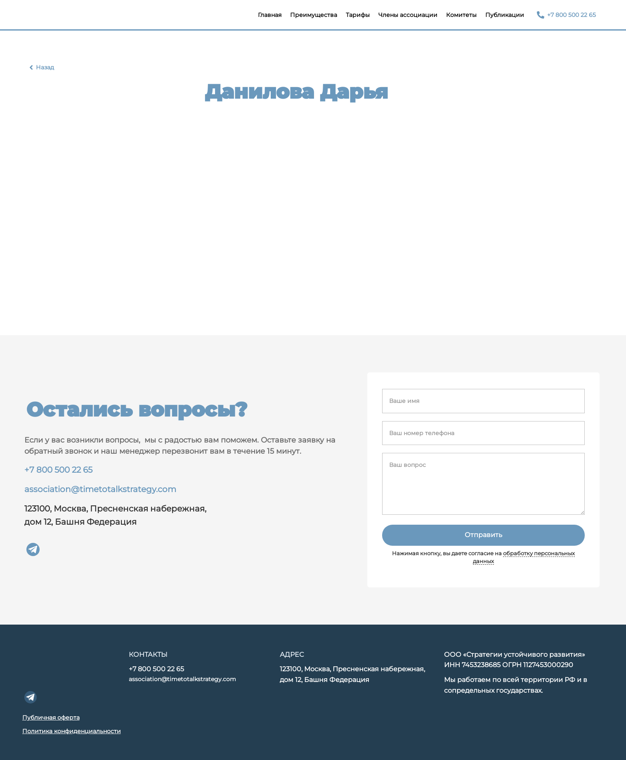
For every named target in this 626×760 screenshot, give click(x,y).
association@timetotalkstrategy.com (100, 489)
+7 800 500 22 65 (58, 470)
